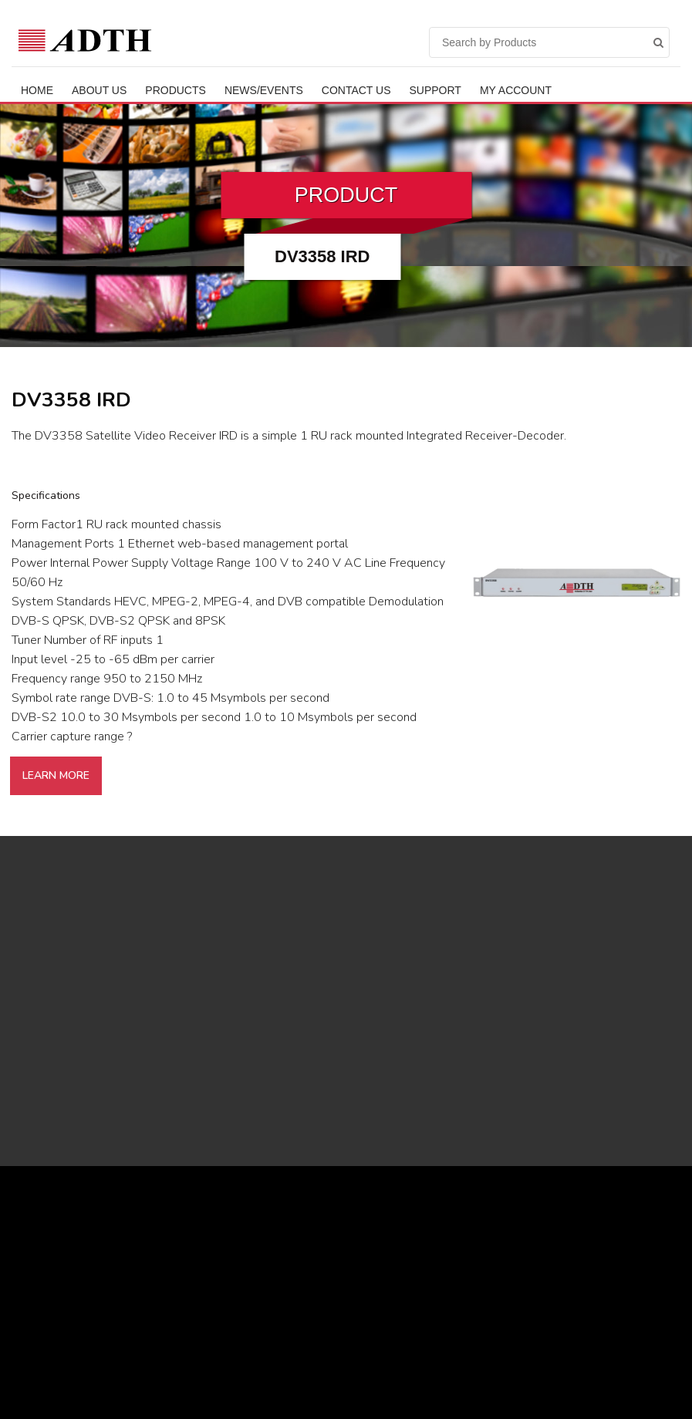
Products (175, 90)
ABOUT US (99, 90)
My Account (516, 90)
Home (37, 90)
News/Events (263, 90)
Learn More (55, 775)
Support (435, 90)
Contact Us (356, 90)
